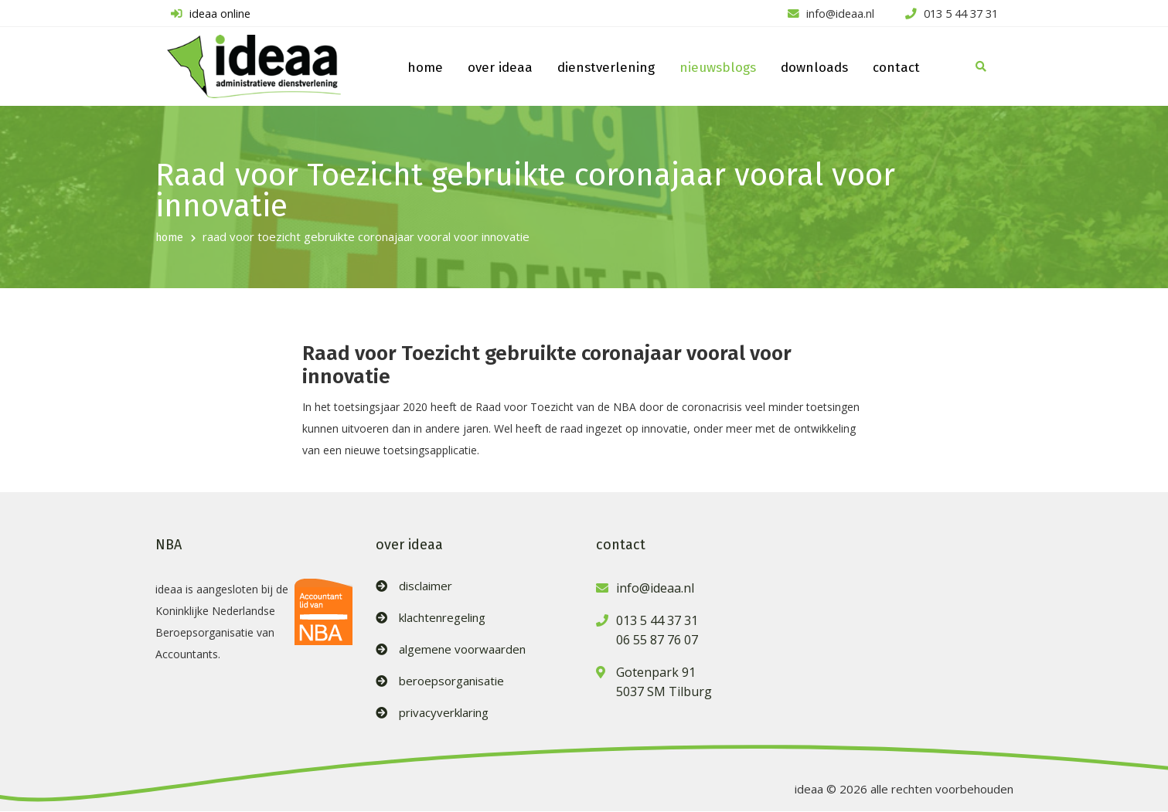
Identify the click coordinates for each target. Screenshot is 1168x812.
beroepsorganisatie (451, 681)
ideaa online (208, 14)
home (425, 68)
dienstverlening (606, 68)
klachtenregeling (442, 618)
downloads (814, 68)
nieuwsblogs (717, 68)
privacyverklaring (444, 713)
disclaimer (425, 586)
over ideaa (500, 68)
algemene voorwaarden (462, 650)
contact (896, 68)
